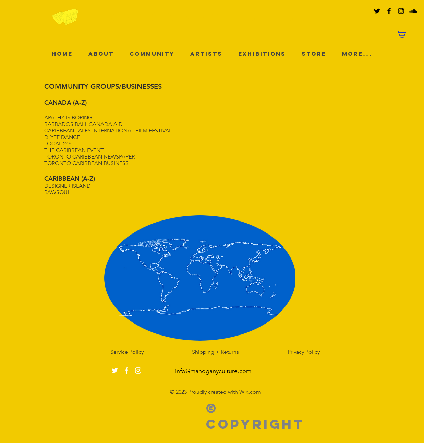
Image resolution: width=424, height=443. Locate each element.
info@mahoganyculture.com (213, 371)
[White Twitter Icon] (115, 370)
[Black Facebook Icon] (389, 11)
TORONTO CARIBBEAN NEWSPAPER (89, 156)
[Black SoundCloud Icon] (413, 11)
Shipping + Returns (215, 352)
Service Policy (127, 352)
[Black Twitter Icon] (377, 11)
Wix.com (250, 392)
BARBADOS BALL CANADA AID (83, 124)
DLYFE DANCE (62, 137)
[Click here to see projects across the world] (199, 278)
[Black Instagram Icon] (401, 11)
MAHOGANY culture (215, 17)
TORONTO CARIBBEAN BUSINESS (86, 163)
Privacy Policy (304, 352)
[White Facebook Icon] (126, 370)
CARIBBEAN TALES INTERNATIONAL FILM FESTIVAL (108, 130)
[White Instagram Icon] (138, 370)
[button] (406, 34)
